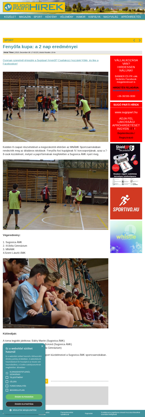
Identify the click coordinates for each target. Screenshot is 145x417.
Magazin (25, 16)
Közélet (10, 16)
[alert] (24, 378)
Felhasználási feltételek (44, 413)
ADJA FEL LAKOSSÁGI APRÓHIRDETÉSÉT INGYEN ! (126, 123)
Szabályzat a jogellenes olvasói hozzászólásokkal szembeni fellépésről (120, 413)
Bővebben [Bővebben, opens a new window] (21, 367)
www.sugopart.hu (126, 112)
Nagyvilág (111, 16)
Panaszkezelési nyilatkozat (67, 413)
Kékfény (51, 16)
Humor (80, 16)
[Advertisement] (72, 28)
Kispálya (94, 16)
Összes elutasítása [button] (24, 404)
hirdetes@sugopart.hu (126, 90)
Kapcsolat (88, 413)
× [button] (42, 346)
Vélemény (66, 16)
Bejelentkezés (126, 133)
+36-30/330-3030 (126, 96)
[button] (24, 410)
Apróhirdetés (131, 16)
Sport (38, 16)
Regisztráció (126, 137)
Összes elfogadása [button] (24, 397)
